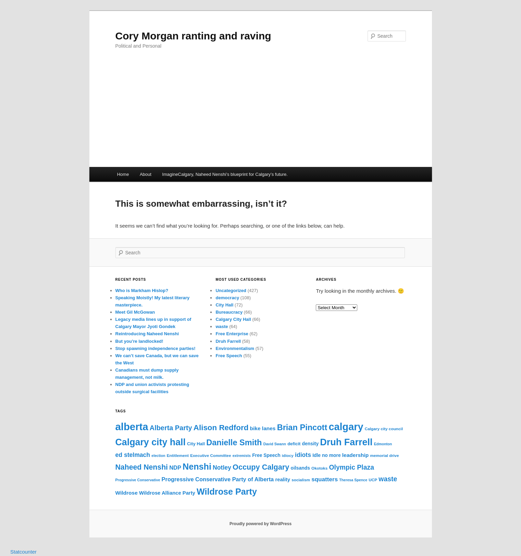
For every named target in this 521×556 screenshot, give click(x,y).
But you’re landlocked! (139, 341)
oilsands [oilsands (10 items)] (300, 468)
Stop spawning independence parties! (155, 348)
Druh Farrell (228, 341)
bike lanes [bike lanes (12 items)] (263, 428)
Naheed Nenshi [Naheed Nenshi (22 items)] (141, 467)
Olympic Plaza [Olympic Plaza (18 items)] (351, 467)
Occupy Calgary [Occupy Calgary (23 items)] (261, 467)
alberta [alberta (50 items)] (131, 426)
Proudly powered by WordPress (260, 523)
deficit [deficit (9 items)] (293, 443)
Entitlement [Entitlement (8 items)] (178, 455)
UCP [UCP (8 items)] (373, 480)
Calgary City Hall (233, 319)
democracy (227, 297)
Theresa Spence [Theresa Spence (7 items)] (353, 480)
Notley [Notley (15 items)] (222, 467)
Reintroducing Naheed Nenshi (147, 333)
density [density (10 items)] (310, 443)
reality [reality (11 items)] (282, 479)
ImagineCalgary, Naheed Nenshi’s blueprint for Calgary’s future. (224, 174)
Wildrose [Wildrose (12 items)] (126, 493)
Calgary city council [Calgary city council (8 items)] (384, 428)
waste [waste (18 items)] (388, 479)
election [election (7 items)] (158, 456)
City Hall (224, 304)
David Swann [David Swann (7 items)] (274, 444)
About (145, 174)
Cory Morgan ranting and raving (193, 35)
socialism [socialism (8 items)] (300, 480)
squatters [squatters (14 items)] (324, 479)
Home (123, 174)
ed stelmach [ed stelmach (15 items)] (132, 454)
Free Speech (228, 355)
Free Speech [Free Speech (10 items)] (266, 455)
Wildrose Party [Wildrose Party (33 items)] (227, 491)
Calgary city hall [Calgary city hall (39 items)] (150, 442)
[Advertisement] (260, 116)
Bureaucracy (229, 312)
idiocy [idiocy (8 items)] (288, 455)
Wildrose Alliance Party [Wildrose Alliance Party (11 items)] (167, 493)
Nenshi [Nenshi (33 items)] (197, 466)
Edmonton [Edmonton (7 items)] (383, 444)
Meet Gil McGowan (135, 312)
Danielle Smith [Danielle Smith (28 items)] (234, 442)
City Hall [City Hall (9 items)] (196, 443)
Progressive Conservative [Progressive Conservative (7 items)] (137, 480)
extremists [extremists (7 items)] (242, 456)
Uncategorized (230, 290)
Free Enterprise (231, 333)
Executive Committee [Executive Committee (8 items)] (210, 455)
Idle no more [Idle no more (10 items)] (326, 455)
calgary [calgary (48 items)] (345, 426)
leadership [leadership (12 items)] (355, 455)
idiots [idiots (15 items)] (303, 454)
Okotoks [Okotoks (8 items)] (319, 468)
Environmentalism (234, 348)
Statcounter (23, 552)
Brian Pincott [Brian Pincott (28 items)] (302, 427)
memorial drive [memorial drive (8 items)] (384, 455)
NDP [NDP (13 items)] (175, 467)
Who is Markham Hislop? (142, 290)
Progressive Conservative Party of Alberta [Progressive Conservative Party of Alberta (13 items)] (218, 479)
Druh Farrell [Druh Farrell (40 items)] (346, 442)
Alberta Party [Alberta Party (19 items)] (171, 428)
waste (221, 326)
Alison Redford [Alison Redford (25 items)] (221, 427)
